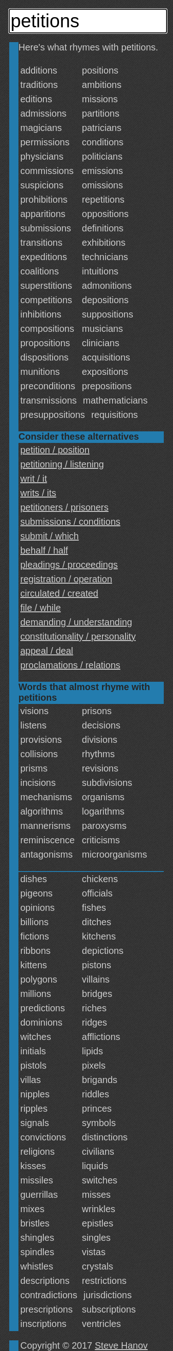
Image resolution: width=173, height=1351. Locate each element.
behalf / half (44, 550)
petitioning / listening (62, 464)
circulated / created (59, 593)
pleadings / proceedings (69, 565)
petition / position (54, 450)
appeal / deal (46, 651)
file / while (40, 608)
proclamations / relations (70, 665)
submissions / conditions (70, 522)
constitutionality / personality (78, 636)
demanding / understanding (76, 622)
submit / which (49, 536)
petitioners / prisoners (64, 507)
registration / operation (66, 579)
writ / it (33, 478)
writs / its (38, 493)
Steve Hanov (121, 1345)
